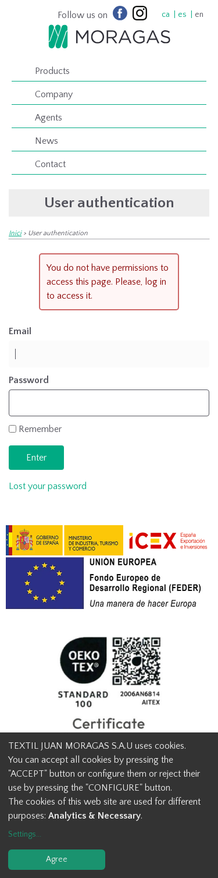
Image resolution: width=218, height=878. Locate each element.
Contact (50, 164)
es (182, 14)
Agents (48, 117)
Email (20, 331)
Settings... (24, 834)
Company (54, 94)
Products (52, 71)
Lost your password (48, 486)
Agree (56, 859)
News (46, 141)
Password (29, 380)
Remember (40, 429)
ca (166, 14)
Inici (15, 233)
